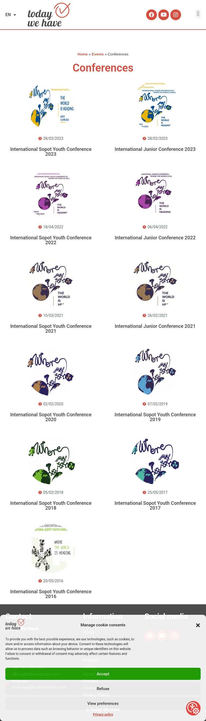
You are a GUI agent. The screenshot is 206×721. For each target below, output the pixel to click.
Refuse (103, 688)
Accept (103, 674)
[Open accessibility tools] (193, 708)
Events (98, 54)
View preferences (103, 703)
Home (83, 54)
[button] (198, 625)
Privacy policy (103, 714)
